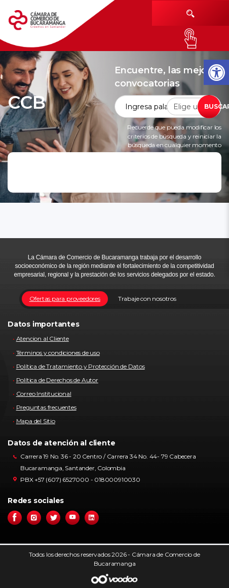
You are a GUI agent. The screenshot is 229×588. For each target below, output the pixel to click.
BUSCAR (212, 106)
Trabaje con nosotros (147, 298)
